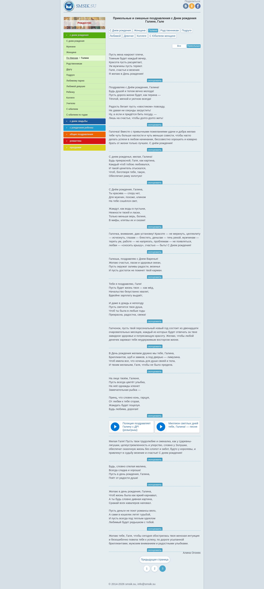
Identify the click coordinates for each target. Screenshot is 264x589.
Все (179, 46)
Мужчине (71, 46)
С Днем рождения (120, 30)
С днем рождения (75, 41)
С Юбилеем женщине (162, 35)
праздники (75, 147)
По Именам (72, 58)
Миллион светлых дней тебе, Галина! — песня (183, 425)
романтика (75, 141)
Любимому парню (75, 80)
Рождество (84, 22)
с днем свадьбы (79, 121)
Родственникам (169, 30)
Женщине (140, 30)
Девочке (129, 35)
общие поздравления (81, 134)
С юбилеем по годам (76, 114)
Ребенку (70, 92)
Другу (69, 69)
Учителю (70, 103)
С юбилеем (72, 109)
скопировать (155, 80)
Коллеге (141, 35)
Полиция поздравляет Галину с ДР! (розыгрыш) (137, 426)
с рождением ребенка (82, 127)
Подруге (187, 30)
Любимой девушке (75, 86)
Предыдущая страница (154, 559)
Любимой (115, 35)
